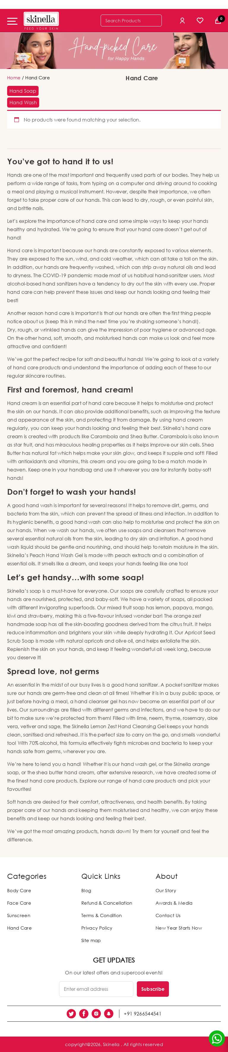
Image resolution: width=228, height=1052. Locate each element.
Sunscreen (18, 915)
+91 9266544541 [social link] (142, 1014)
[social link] (71, 1013)
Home (13, 77)
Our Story (166, 890)
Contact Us (168, 915)
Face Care (19, 903)
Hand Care (19, 927)
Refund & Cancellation (106, 903)
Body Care (19, 890)
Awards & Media (174, 903)
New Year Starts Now (179, 927)
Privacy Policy (96, 927)
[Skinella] (41, 20)
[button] (23, 91)
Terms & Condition (101, 915)
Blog (86, 890)
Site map (91, 940)
